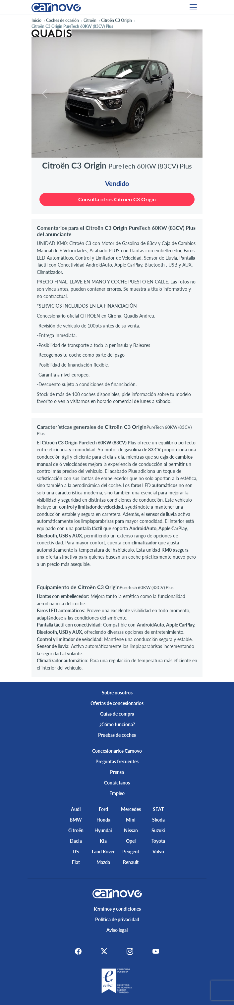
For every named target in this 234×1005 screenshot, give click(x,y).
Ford (103, 809)
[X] (103, 951)
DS (76, 851)
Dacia (76, 841)
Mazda (103, 862)
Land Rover (103, 851)
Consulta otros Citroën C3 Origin (117, 199)
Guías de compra (117, 714)
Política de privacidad (117, 919)
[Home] (56, 7)
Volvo (158, 851)
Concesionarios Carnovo (117, 751)
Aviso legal (117, 930)
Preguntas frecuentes (117, 761)
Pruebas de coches (117, 735)
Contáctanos (117, 782)
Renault (131, 862)
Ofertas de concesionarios (117, 703)
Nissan (131, 830)
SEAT (158, 809)
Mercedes (131, 809)
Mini (131, 820)
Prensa (117, 772)
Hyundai (103, 830)
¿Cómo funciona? (117, 724)
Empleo (117, 793)
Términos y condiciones (117, 909)
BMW (76, 820)
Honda (103, 820)
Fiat (76, 862)
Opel (131, 841)
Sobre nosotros (117, 692)
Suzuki (158, 830)
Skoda (158, 820)
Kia (103, 841)
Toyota (158, 841)
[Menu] (193, 7)
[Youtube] (158, 951)
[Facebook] (75, 951)
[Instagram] (131, 951)
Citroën (76, 830)
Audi (76, 809)
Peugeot (130, 851)
